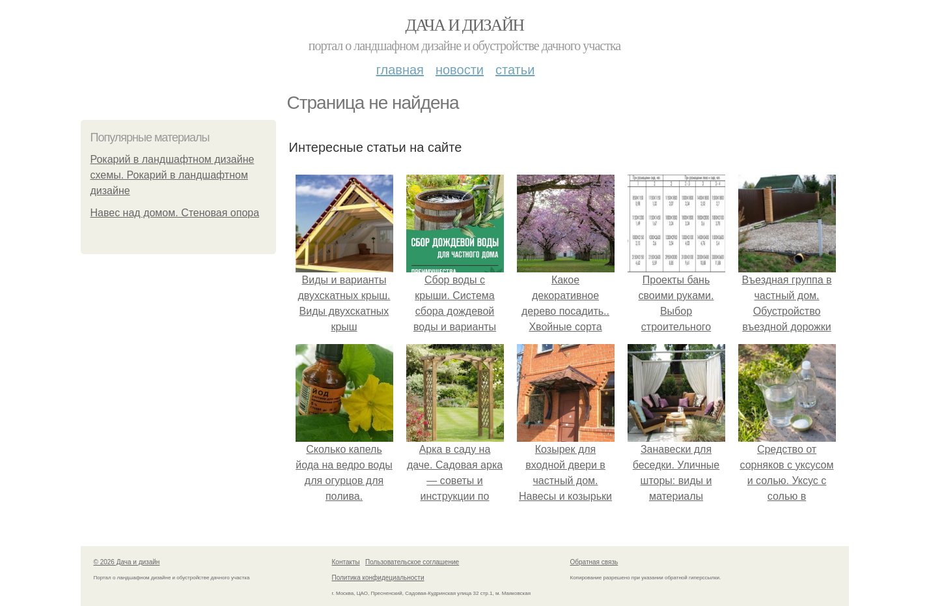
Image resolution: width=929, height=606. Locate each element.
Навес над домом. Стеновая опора (175, 212)
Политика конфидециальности (378, 577)
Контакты (346, 562)
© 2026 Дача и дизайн (127, 562)
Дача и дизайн (465, 25)
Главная (400, 70)
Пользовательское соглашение (412, 562)
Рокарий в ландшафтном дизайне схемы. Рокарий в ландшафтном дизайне (172, 175)
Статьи (514, 70)
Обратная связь (594, 562)
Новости (460, 70)
